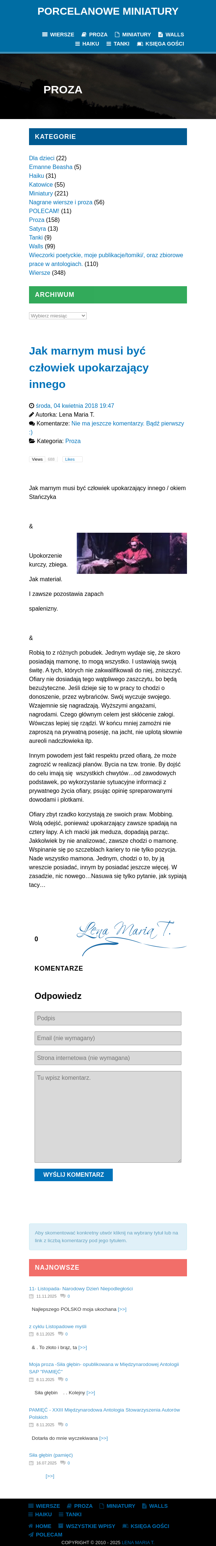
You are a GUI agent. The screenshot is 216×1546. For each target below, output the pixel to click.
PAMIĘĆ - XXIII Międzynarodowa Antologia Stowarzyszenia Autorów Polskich (104, 1413)
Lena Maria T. (138, 1542)
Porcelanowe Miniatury (108, 11)
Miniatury (41, 193)
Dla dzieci (41, 158)
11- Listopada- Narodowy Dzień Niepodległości (81, 1288)
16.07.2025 (46, 1463)
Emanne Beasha (50, 167)
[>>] (122, 1309)
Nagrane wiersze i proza (61, 202)
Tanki (36, 237)
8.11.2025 (45, 1334)
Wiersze (39, 273)
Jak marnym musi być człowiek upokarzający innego (89, 367)
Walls (36, 246)
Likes (70, 459)
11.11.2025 (46, 1296)
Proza (36, 220)
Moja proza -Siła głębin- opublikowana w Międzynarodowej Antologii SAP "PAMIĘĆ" (104, 1368)
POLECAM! (44, 211)
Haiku (36, 176)
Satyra (37, 229)
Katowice (41, 184)
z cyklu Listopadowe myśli (57, 1326)
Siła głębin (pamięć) (51, 1455)
